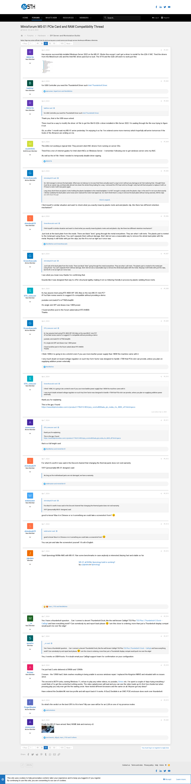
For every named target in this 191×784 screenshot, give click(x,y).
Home (162, 765)
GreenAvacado (30, 178)
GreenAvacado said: (51, 223)
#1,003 (166, 101)
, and (59, 91)
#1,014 (166, 524)
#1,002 (166, 81)
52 (50, 43)
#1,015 (166, 551)
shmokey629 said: (50, 178)
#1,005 (166, 171)
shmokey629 (30, 223)
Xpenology (95, 564)
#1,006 (166, 216)
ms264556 (30, 149)
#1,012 (166, 459)
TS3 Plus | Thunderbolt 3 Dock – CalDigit (137, 648)
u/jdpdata (85, 564)
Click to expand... (105, 200)
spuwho (30, 643)
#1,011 (166, 420)
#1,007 (166, 254)
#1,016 (166, 616)
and (56, 244)
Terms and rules (137, 765)
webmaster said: (49, 531)
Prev (25, 43)
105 (61, 43)
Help (156, 765)
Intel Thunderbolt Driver (97, 85)
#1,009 (166, 321)
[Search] (122, 17)
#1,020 (166, 720)
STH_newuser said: (50, 328)
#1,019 (166, 700)
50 (42, 43)
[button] (42, 18)
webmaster (30, 501)
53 (54, 43)
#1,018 (166, 665)
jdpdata (30, 558)
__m (30, 623)
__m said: (47, 643)
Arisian (30, 672)
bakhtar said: (48, 108)
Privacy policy (149, 765)
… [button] (33, 43)
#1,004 (166, 142)
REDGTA (30, 57)
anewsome (30, 427)
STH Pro (29, 765)
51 (46, 43)
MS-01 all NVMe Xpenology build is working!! (97, 562)
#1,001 (166, 50)
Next (68, 43)
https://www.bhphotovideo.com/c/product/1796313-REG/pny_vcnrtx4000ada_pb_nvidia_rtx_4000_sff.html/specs (88, 407)
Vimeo (121, 682)
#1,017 (166, 636)
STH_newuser (30, 296)
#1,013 (166, 493)
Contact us (126, 765)
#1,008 (166, 288)
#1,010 (166, 376)
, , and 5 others (61, 737)
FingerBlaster (30, 707)
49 (38, 43)
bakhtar (30, 88)
